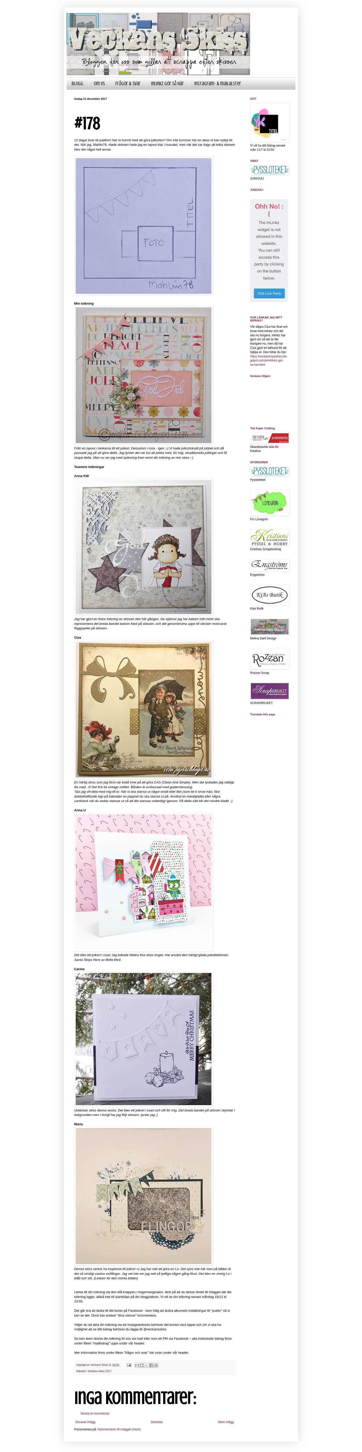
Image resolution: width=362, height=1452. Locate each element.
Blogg (77, 83)
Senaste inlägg (85, 1422)
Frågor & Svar (128, 83)
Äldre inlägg (226, 1422)
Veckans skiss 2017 (100, 1371)
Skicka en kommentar (94, 1413)
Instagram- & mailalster (217, 83)
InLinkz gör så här (167, 83)
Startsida (156, 1422)
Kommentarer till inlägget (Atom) (119, 1429)
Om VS (99, 83)
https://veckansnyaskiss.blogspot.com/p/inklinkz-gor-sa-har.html (268, 361)
